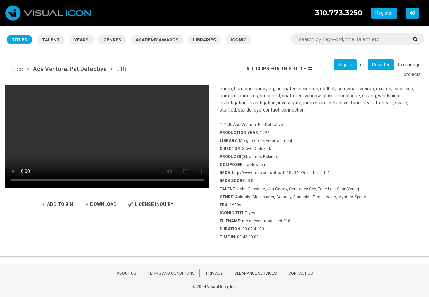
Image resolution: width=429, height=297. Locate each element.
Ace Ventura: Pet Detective (70, 68)
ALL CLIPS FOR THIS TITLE (279, 68)
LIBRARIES (204, 39)
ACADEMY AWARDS (157, 39)
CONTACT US (300, 273)
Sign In (345, 64)
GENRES (112, 39)
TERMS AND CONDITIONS (171, 273)
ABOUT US (126, 273)
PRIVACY (214, 273)
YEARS (81, 39)
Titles (15, 68)
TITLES (19, 39)
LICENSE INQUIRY (150, 204)
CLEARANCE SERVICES (255, 273)
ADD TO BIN (57, 204)
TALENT (51, 39)
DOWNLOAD (100, 204)
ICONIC (238, 39)
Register (384, 13)
